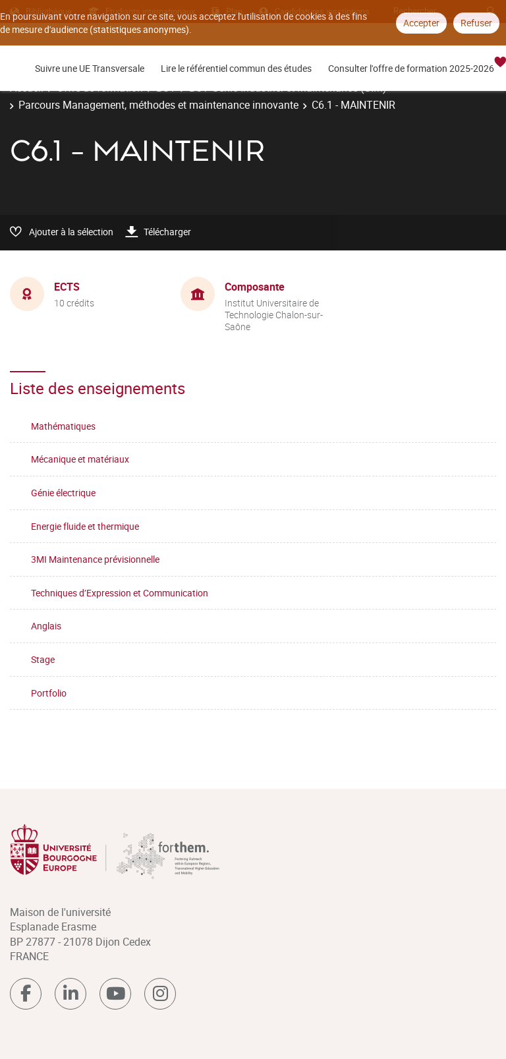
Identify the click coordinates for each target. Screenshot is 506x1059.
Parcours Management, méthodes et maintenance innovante (158, 105)
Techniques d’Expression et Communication (119, 593)
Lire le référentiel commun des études (236, 68)
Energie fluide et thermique (85, 526)
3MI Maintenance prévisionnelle (95, 559)
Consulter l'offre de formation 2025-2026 (411, 68)
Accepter (421, 22)
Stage (43, 659)
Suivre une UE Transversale (89, 68)
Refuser (476, 22)
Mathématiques (63, 426)
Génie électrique (63, 492)
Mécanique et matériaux (80, 459)
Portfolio (49, 693)
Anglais (46, 625)
